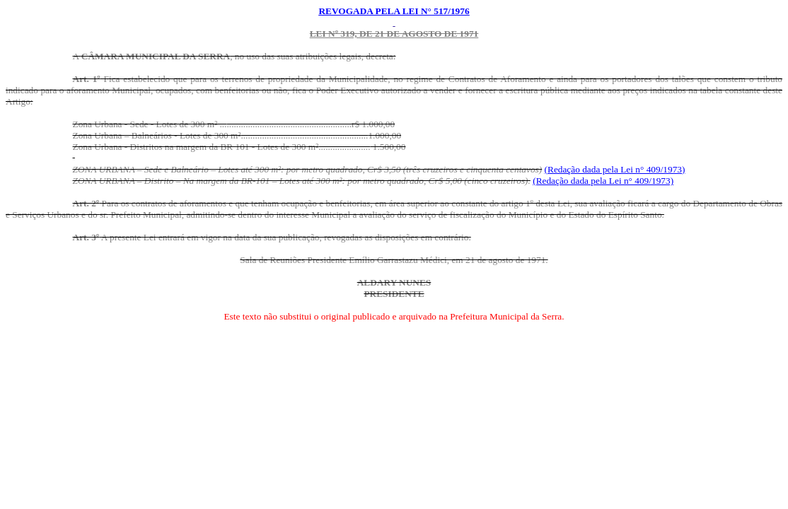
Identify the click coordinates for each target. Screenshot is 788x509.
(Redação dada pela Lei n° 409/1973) (615, 169)
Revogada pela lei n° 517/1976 (393, 11)
